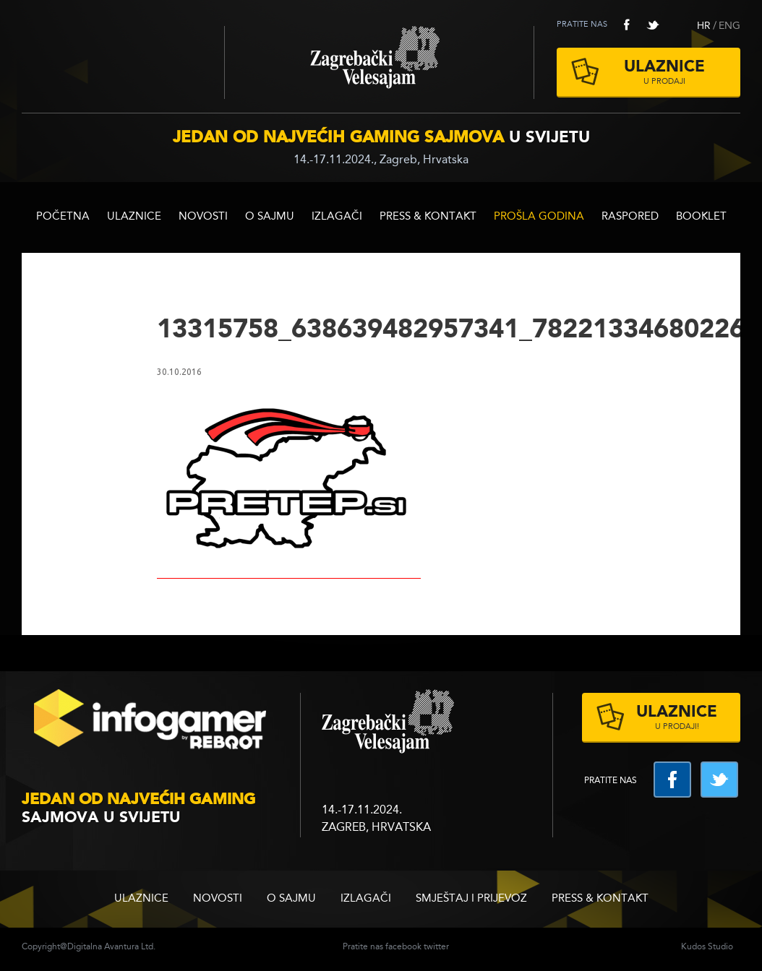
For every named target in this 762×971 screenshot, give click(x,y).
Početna (63, 217)
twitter (652, 24)
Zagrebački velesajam (379, 62)
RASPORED (630, 217)
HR (704, 26)
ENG (729, 26)
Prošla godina (539, 217)
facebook (626, 24)
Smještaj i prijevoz (471, 899)
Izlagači (337, 217)
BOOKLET (701, 217)
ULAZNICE (134, 217)
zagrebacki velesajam (388, 722)
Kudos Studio (707, 947)
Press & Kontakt (428, 217)
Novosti (203, 217)
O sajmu (269, 217)
